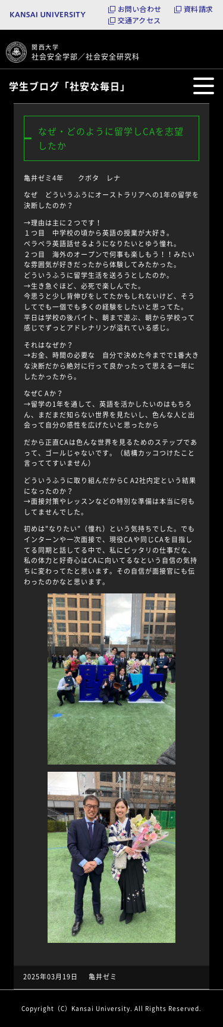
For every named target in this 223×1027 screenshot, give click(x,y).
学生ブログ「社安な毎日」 (69, 86)
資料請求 (198, 9)
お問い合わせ (139, 9)
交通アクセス (139, 20)
